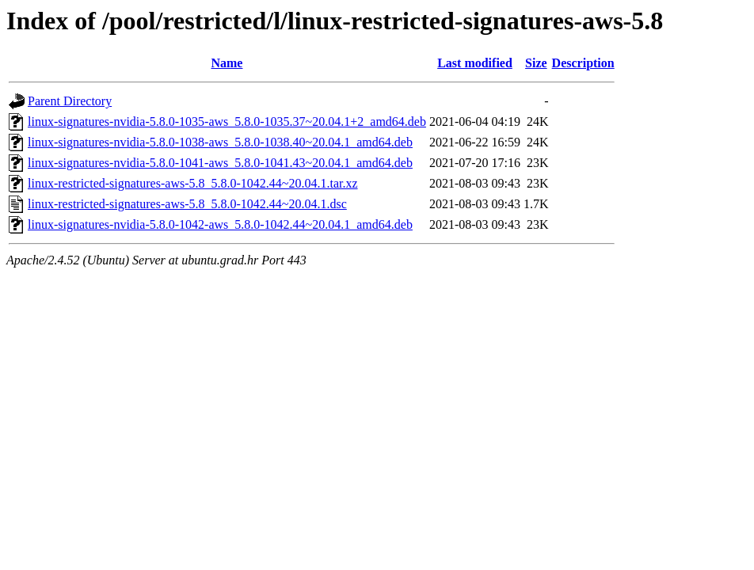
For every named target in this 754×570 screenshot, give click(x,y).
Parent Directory (70, 101)
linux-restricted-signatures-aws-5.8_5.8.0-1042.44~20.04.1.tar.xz (193, 183)
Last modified (474, 63)
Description (583, 63)
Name (226, 63)
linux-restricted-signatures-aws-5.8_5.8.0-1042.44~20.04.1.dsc (187, 204)
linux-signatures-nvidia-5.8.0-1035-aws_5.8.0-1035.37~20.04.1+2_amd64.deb (227, 121)
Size (536, 63)
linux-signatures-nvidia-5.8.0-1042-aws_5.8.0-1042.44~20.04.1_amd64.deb (220, 224)
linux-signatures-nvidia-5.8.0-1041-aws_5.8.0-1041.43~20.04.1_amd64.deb (220, 162)
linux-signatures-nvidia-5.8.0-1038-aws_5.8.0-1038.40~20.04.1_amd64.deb (220, 142)
